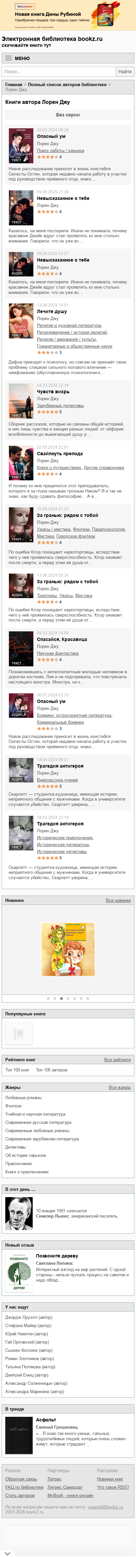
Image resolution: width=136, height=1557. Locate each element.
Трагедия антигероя (60, 766)
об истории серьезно (25, 1155)
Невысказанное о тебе (63, 198)
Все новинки (118, 900)
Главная (13, 84)
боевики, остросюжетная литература (74, 715)
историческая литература (63, 844)
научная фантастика (58, 653)
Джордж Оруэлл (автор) (28, 1317)
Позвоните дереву (57, 1255)
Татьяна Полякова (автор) (30, 1366)
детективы (15, 1147)
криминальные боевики (60, 722)
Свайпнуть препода (60, 453)
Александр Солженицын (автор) (36, 1383)
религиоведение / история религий (72, 332)
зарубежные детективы (60, 405)
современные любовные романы (37, 1130)
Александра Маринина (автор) (34, 1391)
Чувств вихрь (53, 391)
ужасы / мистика (53, 529)
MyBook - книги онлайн (70, 1495)
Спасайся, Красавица (62, 639)
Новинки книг (110, 1479)
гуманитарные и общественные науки (74, 346)
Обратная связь (21, 1479)
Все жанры (120, 1087)
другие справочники (104, 467)
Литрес (55, 1479)
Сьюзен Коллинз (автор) (28, 1350)
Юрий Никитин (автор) (26, 1333)
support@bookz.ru (105, 1507)
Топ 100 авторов (51, 1069)
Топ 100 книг (17, 1069)
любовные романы (23, 1097)
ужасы (66, 595)
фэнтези (13, 1105)
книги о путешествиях (59, 467)
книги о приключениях (27, 1171)
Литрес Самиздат (65, 1487)
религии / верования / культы (66, 339)
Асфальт (46, 1419)
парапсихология (108, 529)
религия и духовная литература (69, 325)
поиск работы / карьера (60, 150)
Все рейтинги (117, 1059)
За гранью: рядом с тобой (67, 515)
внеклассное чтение (57, 780)
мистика (45, 536)
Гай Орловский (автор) (27, 1342)
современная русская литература (38, 1122)
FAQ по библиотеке (24, 1487)
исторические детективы (62, 851)
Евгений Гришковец (57, 1427)
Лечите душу (52, 311)
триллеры (47, 595)
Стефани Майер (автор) (28, 1325)
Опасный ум (51, 136)
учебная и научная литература (35, 1114)
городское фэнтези (75, 536)
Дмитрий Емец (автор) (26, 1375)
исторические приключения (64, 837)
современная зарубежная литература (42, 1138)
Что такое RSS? (113, 1487)
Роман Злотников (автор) (29, 1358)
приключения (18, 1163)
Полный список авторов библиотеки (67, 84)
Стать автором (20, 1495)
